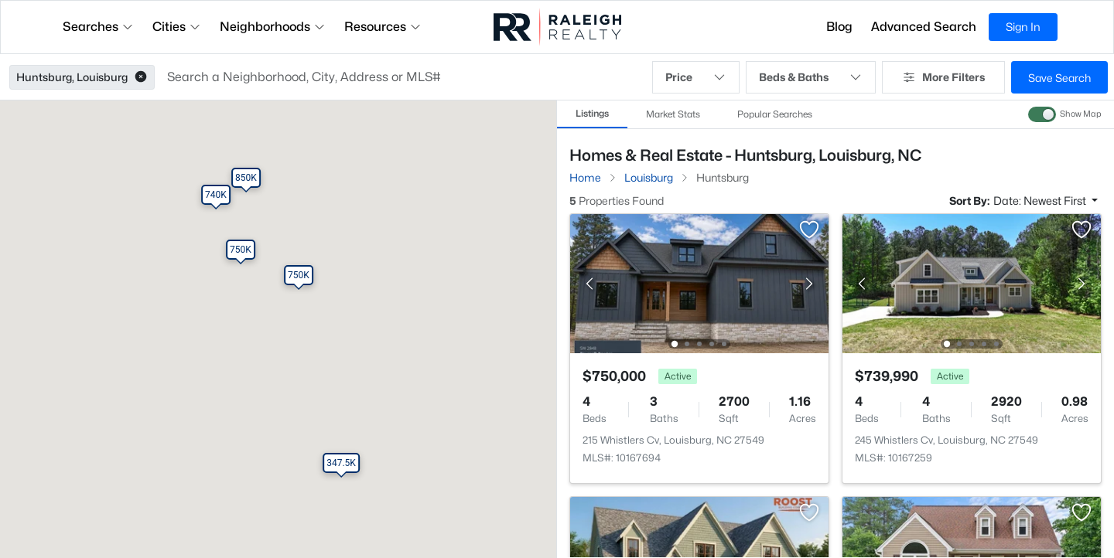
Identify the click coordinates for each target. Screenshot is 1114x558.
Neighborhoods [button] (273, 26)
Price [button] (695, 77)
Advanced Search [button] (923, 26)
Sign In (1023, 26)
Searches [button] (98, 26)
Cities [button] (176, 26)
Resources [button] (383, 26)
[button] (141, 77)
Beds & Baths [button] (811, 77)
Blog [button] (839, 26)
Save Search (1059, 77)
